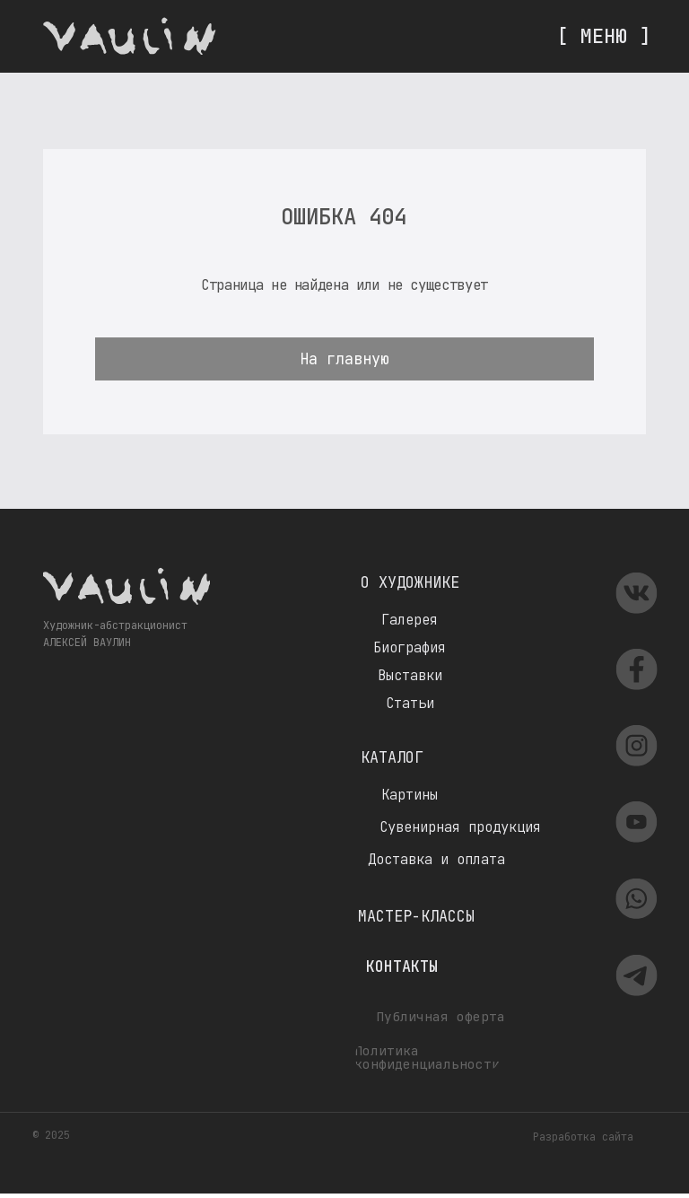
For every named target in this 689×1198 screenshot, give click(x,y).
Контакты (402, 966)
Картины (409, 794)
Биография (409, 647)
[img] (129, 36)
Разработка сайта (583, 1137)
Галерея (409, 619)
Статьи (410, 703)
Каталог (392, 757)
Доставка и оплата (436, 859)
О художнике (410, 582)
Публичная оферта (440, 1016)
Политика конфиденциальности (427, 1057)
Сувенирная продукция (460, 827)
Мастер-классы (416, 916)
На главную (344, 359)
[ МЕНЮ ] (603, 35)
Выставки (410, 675)
